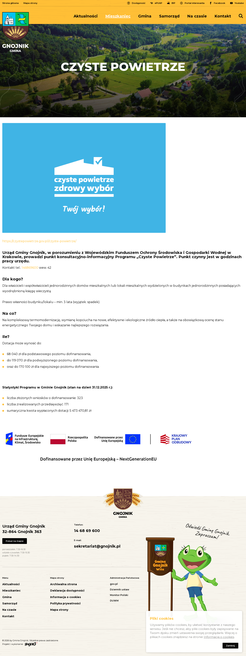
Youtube (239, 3)
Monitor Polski (119, 595)
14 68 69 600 (87, 530)
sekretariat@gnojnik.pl (97, 546)
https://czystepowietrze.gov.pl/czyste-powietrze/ (39, 241)
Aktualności (86, 16)
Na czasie (197, 16)
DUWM (114, 600)
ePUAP (158, 3)
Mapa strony (30, 3)
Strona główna (10, 3)
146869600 (30, 267)
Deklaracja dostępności (67, 590)
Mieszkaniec (117, 16)
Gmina (144, 16)
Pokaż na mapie (15, 541)
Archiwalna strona (63, 584)
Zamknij (230, 646)
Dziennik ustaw (119, 589)
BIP (173, 3)
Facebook (219, 3)
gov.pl (114, 584)
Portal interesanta (194, 3)
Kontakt (222, 16)
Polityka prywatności (65, 603)
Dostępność (138, 3)
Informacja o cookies (65, 597)
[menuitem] (87, 16)
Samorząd (169, 16)
